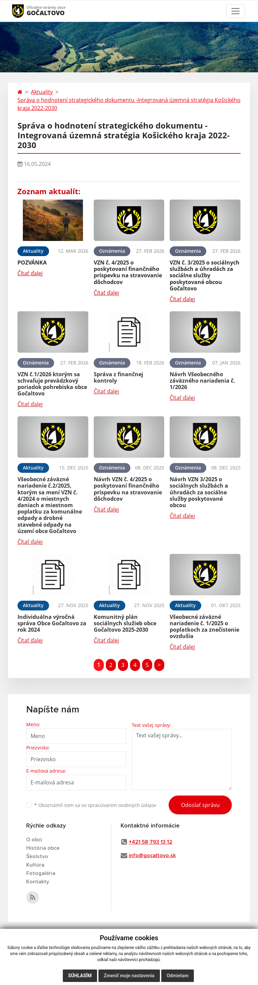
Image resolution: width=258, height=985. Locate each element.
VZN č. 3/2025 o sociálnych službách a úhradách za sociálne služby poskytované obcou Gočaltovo (205, 275)
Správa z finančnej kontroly (118, 377)
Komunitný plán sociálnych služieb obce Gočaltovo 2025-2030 (125, 623)
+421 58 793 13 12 (150, 842)
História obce (42, 848)
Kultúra (35, 865)
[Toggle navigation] (235, 11)
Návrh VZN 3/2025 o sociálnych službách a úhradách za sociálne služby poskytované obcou (199, 492)
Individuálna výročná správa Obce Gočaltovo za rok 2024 (51, 623)
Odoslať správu (200, 805)
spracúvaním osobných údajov (122, 805)
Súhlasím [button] (80, 975)
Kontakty (37, 881)
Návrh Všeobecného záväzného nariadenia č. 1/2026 (202, 381)
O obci (34, 839)
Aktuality (42, 92)
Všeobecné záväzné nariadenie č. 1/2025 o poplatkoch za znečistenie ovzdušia (204, 626)
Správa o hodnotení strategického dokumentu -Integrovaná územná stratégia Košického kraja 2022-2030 (129, 104)
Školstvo (37, 856)
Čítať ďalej (30, 273)
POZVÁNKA (32, 262)
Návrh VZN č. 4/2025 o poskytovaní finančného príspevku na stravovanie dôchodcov (128, 489)
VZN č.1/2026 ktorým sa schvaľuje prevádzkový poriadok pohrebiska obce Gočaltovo (52, 384)
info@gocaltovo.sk (152, 855)
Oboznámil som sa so (95, 805)
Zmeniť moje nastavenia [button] (129, 975)
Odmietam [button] (177, 975)
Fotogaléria (40, 873)
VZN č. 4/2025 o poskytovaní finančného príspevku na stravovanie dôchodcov (128, 272)
